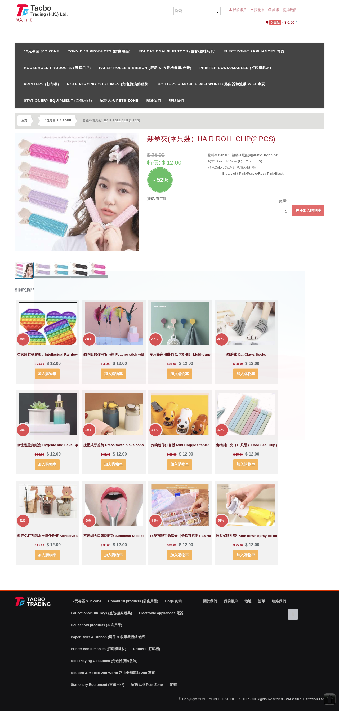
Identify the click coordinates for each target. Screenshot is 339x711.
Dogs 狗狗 (173, 601)
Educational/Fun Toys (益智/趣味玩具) (177, 51)
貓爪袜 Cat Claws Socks (246, 354)
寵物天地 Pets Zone (119, 101)
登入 (19, 20)
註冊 (29, 20)
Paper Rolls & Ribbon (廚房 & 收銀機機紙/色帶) (145, 68)
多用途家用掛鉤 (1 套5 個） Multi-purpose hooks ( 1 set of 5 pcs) (202, 354)
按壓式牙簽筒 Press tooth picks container (117, 445)
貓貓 (173, 685)
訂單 (261, 601)
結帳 (273, 10)
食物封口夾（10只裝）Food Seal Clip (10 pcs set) (256, 445)
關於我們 (289, 10)
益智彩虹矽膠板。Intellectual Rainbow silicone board (60, 354)
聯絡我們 (176, 101)
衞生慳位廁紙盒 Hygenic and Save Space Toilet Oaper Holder (67, 445)
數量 (283, 201)
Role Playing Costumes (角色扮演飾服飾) (108, 84)
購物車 (257, 10)
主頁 (24, 120)
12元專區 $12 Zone (42, 51)
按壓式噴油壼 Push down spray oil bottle (249, 536)
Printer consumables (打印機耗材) (235, 68)
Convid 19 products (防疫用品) (99, 51)
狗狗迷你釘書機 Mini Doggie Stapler (180, 445)
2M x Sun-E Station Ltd (305, 699)
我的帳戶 (238, 10)
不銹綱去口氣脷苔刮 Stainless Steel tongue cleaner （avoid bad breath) (141, 536)
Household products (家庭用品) (57, 68)
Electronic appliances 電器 (254, 51)
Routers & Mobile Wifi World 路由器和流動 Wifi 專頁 (211, 84)
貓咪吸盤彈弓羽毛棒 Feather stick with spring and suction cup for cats (141, 354)
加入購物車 (308, 210)
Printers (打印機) (41, 84)
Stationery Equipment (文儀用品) (58, 101)
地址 (247, 601)
